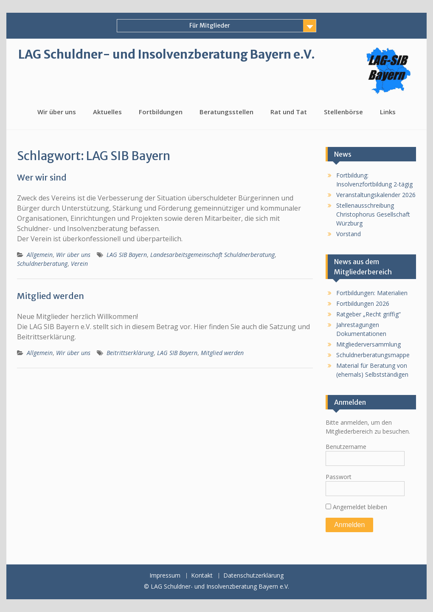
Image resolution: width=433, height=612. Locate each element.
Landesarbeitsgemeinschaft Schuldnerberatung (212, 255)
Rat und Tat (288, 111)
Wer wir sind (42, 177)
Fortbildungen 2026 (362, 303)
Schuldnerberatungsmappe (373, 355)
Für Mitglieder (209, 25)
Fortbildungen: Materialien (372, 293)
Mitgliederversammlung (368, 344)
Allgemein (40, 255)
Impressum (164, 575)
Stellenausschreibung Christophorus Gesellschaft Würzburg (373, 214)
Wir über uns (56, 111)
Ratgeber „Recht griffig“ (368, 314)
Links (388, 111)
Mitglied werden (50, 295)
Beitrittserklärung (130, 353)
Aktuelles (107, 111)
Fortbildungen (161, 111)
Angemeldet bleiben (356, 507)
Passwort (338, 477)
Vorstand (348, 234)
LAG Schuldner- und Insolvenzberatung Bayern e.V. (166, 54)
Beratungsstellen (226, 111)
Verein (79, 263)
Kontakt (202, 575)
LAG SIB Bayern (127, 255)
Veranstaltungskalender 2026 (376, 195)
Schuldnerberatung (42, 263)
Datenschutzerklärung (253, 575)
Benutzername (346, 447)
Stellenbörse (343, 111)
